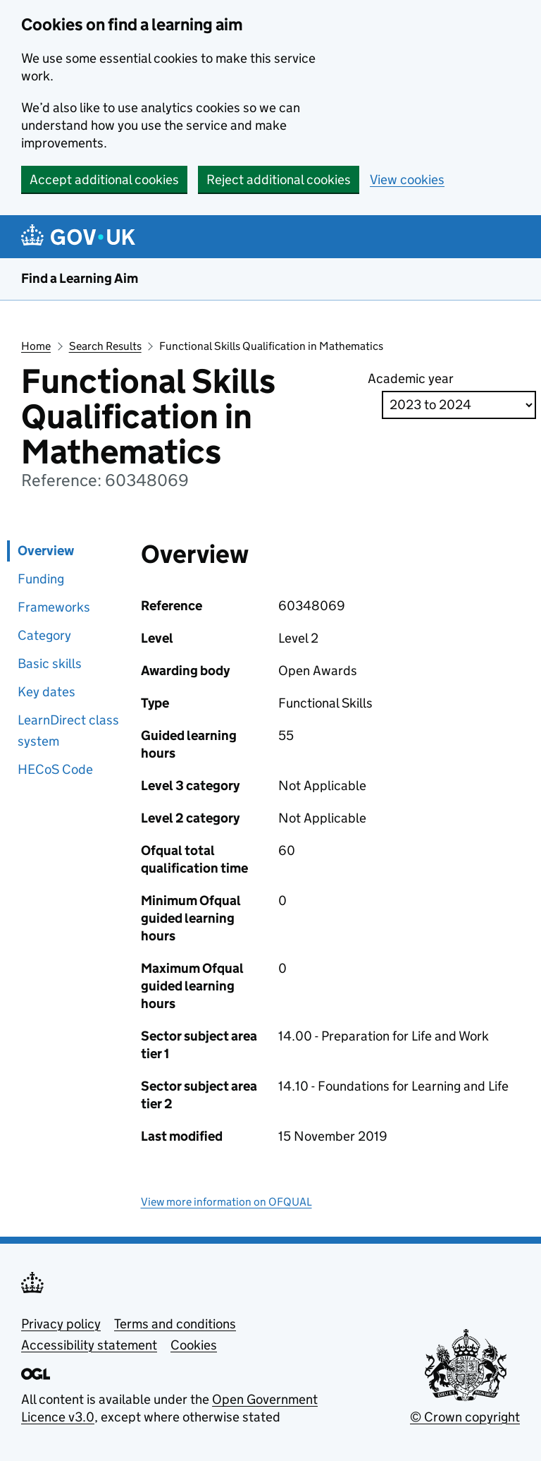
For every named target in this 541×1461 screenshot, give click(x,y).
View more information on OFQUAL (226, 1201)
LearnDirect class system (68, 730)
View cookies (407, 179)
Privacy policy (61, 1324)
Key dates (46, 692)
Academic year (411, 378)
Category (44, 635)
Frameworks (54, 607)
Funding (41, 579)
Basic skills (50, 663)
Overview (46, 550)
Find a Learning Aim (79, 278)
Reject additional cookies (278, 179)
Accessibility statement (89, 1345)
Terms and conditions (175, 1324)
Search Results (105, 346)
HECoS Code (55, 769)
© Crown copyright (465, 1417)
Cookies (193, 1345)
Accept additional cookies (104, 179)
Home (36, 346)
